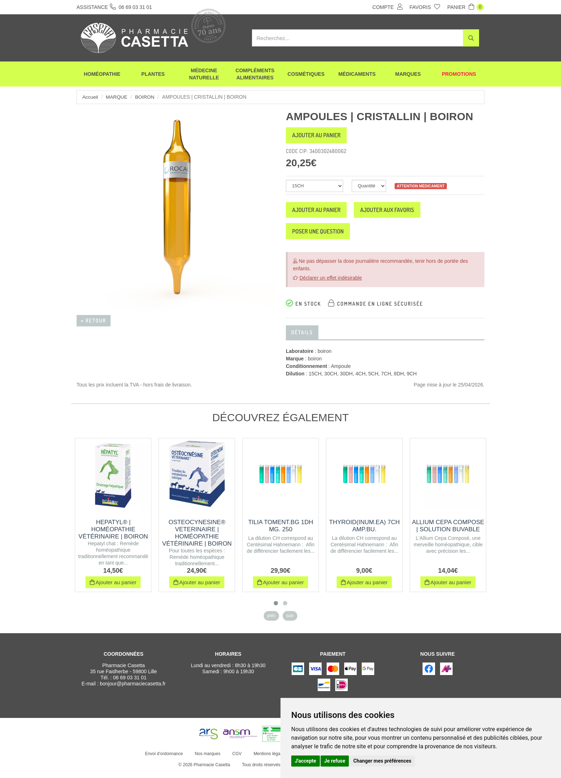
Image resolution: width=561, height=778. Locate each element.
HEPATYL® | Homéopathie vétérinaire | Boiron (113, 535)
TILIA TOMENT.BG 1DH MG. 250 (280, 531)
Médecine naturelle (204, 75)
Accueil (90, 97)
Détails (302, 338)
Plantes (153, 75)
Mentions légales (269, 759)
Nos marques (206, 759)
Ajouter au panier (320, 136)
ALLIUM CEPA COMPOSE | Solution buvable (448, 531)
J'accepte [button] (305, 761)
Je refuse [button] (334, 761)
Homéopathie (102, 75)
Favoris (425, 7)
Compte (387, 7)
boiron (146, 97)
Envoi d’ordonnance (163, 759)
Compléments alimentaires (254, 75)
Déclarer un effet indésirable (330, 283)
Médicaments (357, 75)
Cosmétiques (306, 75)
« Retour (93, 320)
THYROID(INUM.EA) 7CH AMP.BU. (364, 531)
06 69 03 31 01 (129, 683)
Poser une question (322, 236)
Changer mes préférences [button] (382, 761)
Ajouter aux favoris (400, 213)
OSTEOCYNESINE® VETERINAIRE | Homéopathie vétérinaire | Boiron (196, 539)
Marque (117, 97)
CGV (236, 759)
